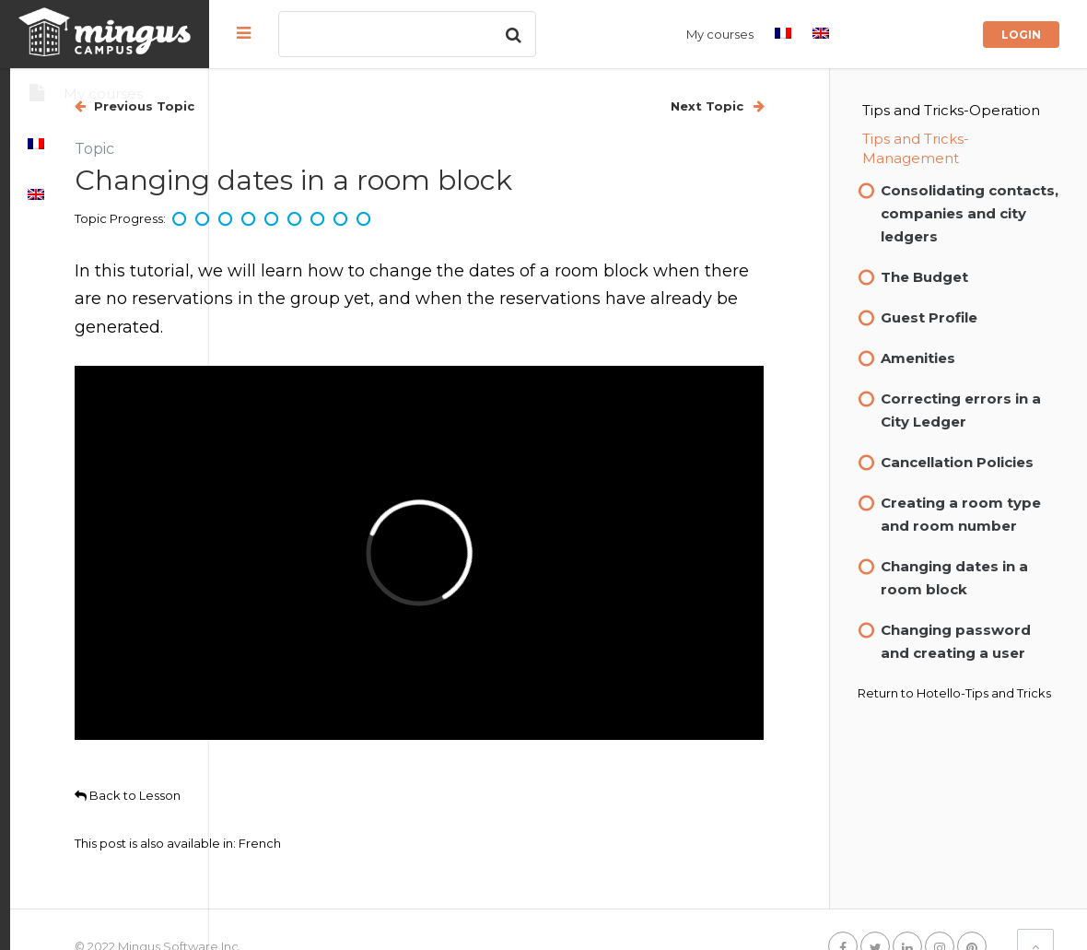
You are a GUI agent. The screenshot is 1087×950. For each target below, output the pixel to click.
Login (1021, 34)
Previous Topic (341, 106)
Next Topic (756, 106)
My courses (720, 34)
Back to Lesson (327, 713)
